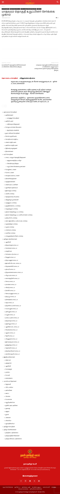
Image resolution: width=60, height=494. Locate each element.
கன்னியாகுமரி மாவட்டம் (12, 354)
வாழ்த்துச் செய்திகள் (13, 118)
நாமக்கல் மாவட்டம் (10, 284)
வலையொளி (46, 487)
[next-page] (5, 106)
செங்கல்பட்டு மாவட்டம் (11, 254)
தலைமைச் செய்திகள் (10, 112)
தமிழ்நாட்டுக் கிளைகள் (10, 239)
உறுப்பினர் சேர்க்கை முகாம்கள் (16, 167)
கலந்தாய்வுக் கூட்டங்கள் (12, 176)
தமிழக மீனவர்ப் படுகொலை (13, 439)
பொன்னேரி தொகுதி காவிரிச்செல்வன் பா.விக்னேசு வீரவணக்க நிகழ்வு (14, 66)
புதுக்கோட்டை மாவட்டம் (12, 327)
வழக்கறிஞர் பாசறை (11, 224)
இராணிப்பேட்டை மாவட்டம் (13, 263)
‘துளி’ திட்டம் (17, 487)
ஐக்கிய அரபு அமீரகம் (11, 405)
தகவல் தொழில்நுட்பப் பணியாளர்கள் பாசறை (18, 215)
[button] (57, 2)
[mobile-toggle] (3, 2)
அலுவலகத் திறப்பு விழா (14, 160)
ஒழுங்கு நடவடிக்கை (13, 130)
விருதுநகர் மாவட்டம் (11, 339)
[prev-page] (3, 106)
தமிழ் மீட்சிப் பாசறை (11, 218)
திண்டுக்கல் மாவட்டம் (11, 300)
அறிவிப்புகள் (9, 121)
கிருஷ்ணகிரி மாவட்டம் (12, 266)
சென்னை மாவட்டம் (11, 248)
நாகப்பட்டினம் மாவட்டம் (12, 318)
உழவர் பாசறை (9, 227)
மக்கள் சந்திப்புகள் (10, 142)
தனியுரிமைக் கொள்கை (36, 489)
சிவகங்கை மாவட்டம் (11, 330)
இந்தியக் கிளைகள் (9, 357)
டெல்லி (7, 375)
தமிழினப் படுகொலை (11, 433)
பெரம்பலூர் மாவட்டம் (11, 309)
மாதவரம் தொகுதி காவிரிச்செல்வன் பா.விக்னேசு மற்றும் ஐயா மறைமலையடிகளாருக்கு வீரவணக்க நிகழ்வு (46, 67)
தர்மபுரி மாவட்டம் (10, 269)
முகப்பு (3, 6)
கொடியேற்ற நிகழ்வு (13, 163)
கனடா (7, 393)
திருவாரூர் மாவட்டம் (11, 321)
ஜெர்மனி (8, 384)
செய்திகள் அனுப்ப (36, 487)
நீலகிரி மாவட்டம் (10, 291)
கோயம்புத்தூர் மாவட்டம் (12, 294)
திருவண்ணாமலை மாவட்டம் (14, 272)
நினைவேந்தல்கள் (11, 179)
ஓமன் (7, 415)
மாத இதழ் (53, 487)
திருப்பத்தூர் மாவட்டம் (11, 260)
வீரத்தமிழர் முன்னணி (11, 200)
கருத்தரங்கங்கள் (10, 182)
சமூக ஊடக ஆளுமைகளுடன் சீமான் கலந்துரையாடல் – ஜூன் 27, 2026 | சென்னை (34, 83)
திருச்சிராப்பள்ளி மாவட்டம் (13, 306)
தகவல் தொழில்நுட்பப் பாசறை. (14, 212)
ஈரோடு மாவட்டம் (10, 288)
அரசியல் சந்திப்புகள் (11, 145)
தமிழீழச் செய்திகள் (9, 427)
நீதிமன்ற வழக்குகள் (11, 148)
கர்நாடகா (8, 360)
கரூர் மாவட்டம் (9, 303)
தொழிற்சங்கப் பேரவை (12, 197)
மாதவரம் (39, 9)
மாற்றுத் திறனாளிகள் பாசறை (14, 236)
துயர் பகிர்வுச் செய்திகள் (12, 133)
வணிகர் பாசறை (10, 233)
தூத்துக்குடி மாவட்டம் (11, 345)
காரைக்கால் (9, 378)
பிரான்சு (7, 396)
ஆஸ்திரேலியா (10, 424)
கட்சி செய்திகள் (5, 9)
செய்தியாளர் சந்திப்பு (11, 139)
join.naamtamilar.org (45, 470)
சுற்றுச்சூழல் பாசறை (11, 209)
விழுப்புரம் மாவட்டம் (11, 275)
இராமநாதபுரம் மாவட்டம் (12, 342)
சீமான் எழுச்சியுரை (11, 136)
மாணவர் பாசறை (10, 230)
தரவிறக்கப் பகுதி (26, 487)
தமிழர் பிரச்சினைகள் (10, 430)
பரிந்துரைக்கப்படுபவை (27, 78)
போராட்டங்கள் (9, 173)
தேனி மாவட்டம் (9, 336)
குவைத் (7, 408)
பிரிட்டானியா (9, 387)
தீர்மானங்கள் (9, 151)
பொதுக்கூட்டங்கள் (10, 170)
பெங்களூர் (8, 369)
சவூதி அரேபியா (10, 402)
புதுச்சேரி (8, 242)
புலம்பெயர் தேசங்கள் (10, 381)
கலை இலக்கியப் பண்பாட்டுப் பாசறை (16, 221)
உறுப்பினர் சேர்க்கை (8, 487)
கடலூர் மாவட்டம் (10, 315)
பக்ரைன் (8, 418)
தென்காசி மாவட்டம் (11, 348)
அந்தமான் (8, 363)
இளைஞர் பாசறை (10, 191)
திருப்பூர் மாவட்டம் (10, 297)
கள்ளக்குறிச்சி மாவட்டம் (12, 278)
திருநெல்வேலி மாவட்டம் (12, 351)
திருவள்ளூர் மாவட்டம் (15, 9)
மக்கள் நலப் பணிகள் (11, 185)
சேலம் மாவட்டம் (10, 281)
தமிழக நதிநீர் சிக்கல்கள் (12, 436)
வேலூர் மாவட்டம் (10, 257)
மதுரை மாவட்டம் (10, 333)
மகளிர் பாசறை (9, 194)
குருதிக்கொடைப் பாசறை (12, 206)
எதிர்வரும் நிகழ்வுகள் (13, 124)
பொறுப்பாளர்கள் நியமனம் (13, 127)
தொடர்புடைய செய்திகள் (10, 78)
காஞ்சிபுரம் (8, 251)
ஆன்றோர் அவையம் (11, 188)
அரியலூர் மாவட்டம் (11, 312)
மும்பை (7, 372)
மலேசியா (8, 421)
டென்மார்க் (8, 399)
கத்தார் (7, 412)
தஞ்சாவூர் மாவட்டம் (11, 324)
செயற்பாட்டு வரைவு (23, 489)
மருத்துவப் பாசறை (11, 203)
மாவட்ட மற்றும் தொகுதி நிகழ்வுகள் (28, 9)
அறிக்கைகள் (9, 115)
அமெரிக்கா (8, 390)
